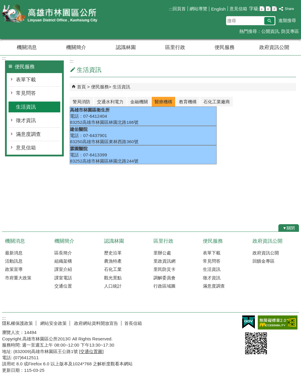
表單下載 (26, 79)
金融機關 (139, 101)
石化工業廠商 (216, 101)
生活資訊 (26, 107)
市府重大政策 (18, 277)
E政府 (248, 322)
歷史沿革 (113, 252)
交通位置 (63, 285)
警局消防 (81, 101)
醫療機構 (163, 101)
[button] (269, 21)
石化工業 (113, 269)
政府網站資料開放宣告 (95, 323)
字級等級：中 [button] (268, 8)
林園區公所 (51, 14)
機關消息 (27, 47)
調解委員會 (164, 277)
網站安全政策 (53, 323)
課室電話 (63, 277)
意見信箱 (238, 8)
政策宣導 (14, 269)
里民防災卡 (164, 269)
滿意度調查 (28, 134)
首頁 (81, 86)
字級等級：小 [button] (262, 8)
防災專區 (290, 31)
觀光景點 (113, 277)
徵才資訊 (26, 120)
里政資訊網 (164, 261)
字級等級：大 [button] (274, 8)
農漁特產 (113, 261)
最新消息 (14, 252)
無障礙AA (277, 322)
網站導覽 (198, 8)
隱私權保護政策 (17, 323)
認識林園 (126, 47)
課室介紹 (63, 269)
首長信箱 (133, 323)
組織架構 (63, 261)
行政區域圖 (164, 285)
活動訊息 (14, 261)
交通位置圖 (91, 351)
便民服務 (225, 47)
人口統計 (113, 285)
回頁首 (179, 8)
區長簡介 (63, 252)
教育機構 (188, 101)
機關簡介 (76, 47)
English (218, 8)
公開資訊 (270, 31)
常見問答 (26, 93)
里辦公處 (162, 252)
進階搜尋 (287, 20)
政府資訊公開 (274, 47)
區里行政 (175, 47)
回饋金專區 (263, 261)
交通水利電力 (110, 101)
